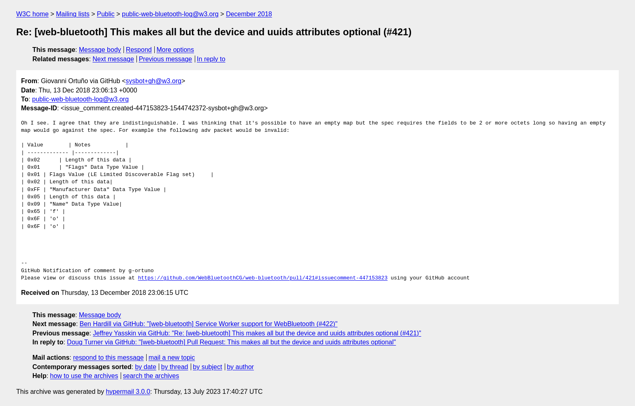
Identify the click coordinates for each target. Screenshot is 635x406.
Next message (113, 59)
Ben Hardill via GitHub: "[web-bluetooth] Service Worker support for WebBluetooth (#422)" (209, 323)
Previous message (165, 59)
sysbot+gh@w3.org (153, 80)
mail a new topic (172, 357)
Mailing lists (72, 14)
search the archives (151, 375)
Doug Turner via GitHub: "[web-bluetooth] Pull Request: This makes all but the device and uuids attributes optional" (231, 342)
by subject (207, 366)
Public (106, 14)
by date (145, 366)
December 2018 (249, 14)
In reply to (211, 59)
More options (175, 49)
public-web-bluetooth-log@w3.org (170, 14)
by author (240, 366)
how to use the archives (84, 375)
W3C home (32, 14)
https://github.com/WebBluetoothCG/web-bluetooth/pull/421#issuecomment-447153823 (263, 278)
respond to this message (108, 357)
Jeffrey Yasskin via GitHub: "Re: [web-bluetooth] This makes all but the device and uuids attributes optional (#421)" (257, 333)
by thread (174, 366)
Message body (100, 49)
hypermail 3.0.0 (128, 391)
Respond (139, 49)
